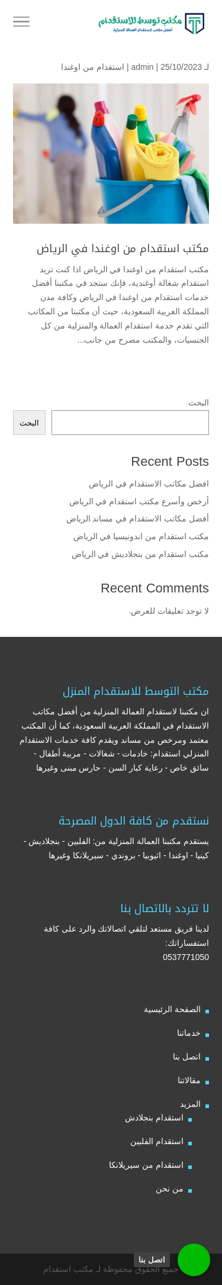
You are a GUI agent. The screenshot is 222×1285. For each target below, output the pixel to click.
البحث (198, 402)
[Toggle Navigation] (21, 23)
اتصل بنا (187, 1056)
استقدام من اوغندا (92, 67)
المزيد (190, 1104)
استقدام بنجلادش (154, 1117)
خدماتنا (189, 1033)
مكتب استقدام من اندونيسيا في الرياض (140, 536)
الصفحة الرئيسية (172, 1009)
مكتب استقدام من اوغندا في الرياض (123, 249)
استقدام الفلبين (157, 1141)
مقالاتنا (189, 1080)
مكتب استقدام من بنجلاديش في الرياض (140, 554)
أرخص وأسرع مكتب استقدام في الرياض (139, 501)
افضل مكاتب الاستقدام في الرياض (149, 483)
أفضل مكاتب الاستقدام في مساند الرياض (137, 518)
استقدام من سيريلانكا (146, 1165)
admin (142, 67)
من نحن (170, 1188)
